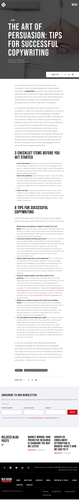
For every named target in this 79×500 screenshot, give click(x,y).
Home (18, 480)
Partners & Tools (61, 480)
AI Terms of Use (70, 491)
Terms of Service (51, 418)
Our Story (28, 480)
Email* (55, 411)
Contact (30, 485)
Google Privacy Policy (36, 418)
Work (48, 480)
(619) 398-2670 (59, 467)
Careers (19, 485)
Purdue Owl (40, 315)
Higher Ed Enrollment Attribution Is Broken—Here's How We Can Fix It (65, 443)
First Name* (12, 411)
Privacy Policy (56, 491)
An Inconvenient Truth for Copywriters (44, 295)
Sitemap (45, 491)
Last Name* (33, 411)
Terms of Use (47, 495)
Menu (74, 5)
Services (39, 480)
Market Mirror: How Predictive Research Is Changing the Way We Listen (39, 442)
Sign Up (72, 412)
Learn (74, 480)
